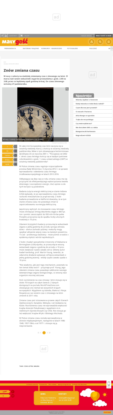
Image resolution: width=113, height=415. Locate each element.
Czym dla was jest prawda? (86, 108)
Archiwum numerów (32, 384)
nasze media (86, 36)
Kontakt (13, 36)
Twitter (7, 155)
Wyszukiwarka (100, 41)
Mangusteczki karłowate (85, 131)
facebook (2, 35)
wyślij (7, 164)
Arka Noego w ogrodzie (85, 115)
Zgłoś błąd (107, 412)
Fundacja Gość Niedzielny (79, 384)
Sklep (27, 36)
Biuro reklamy (52, 384)
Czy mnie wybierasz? (84, 123)
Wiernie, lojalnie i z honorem (87, 100)
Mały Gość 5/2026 (103, 36)
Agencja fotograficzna (64, 384)
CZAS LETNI (28, 366)
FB (7, 151)
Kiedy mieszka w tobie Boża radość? (90, 104)
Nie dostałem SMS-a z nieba (87, 127)
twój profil (91, 41)
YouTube (6, 35)
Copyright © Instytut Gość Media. (56, 412)
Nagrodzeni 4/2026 (83, 135)
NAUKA (36, 366)
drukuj (7, 160)
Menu (108, 41)
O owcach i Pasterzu (84, 112)
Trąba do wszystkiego (84, 119)
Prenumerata (43, 384)
